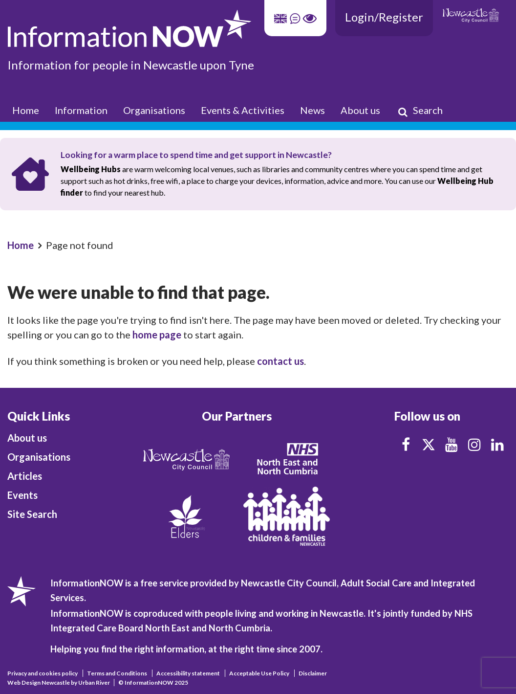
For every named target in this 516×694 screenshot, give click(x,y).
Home (25, 110)
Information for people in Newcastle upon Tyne (130, 65)
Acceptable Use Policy (259, 673)
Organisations (154, 110)
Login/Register (384, 17)
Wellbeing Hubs (91, 169)
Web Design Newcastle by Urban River (58, 682)
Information (81, 110)
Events (22, 495)
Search (420, 110)
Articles (24, 476)
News (312, 110)
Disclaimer (313, 673)
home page (156, 334)
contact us (280, 361)
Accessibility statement (188, 673)
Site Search (32, 514)
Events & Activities (242, 110)
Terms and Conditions (117, 673)
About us (360, 110)
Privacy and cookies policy (42, 673)
